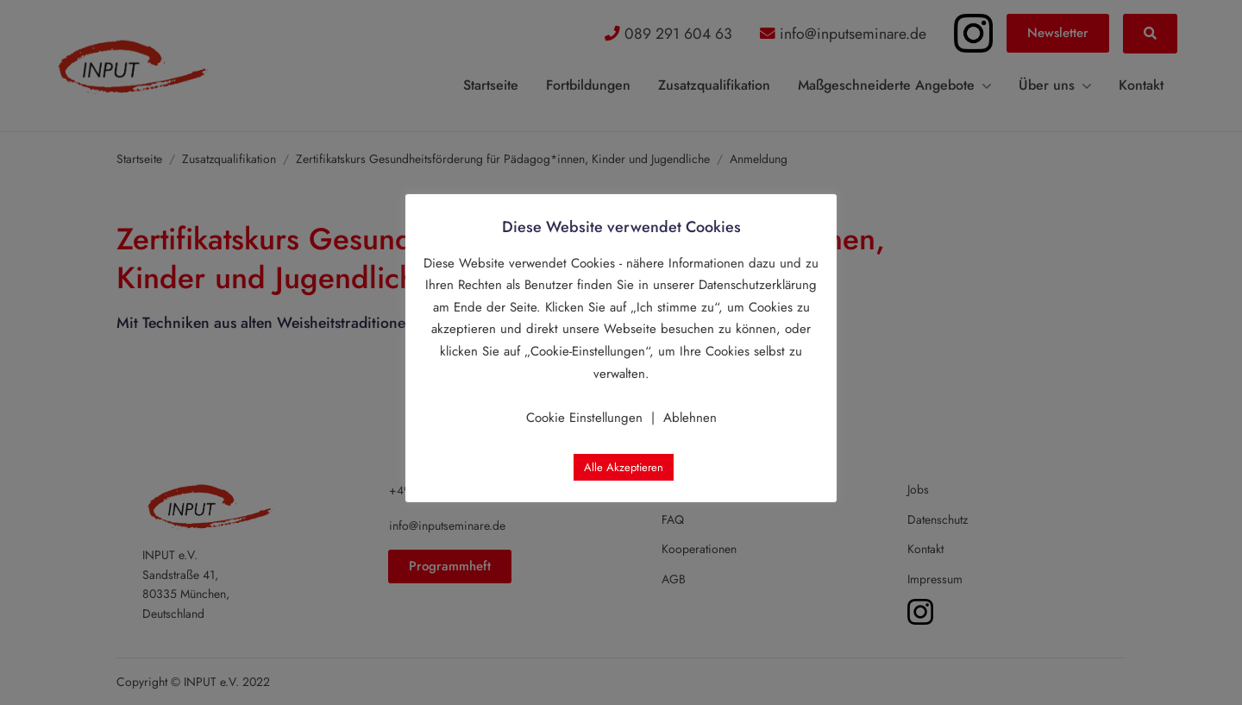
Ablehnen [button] (690, 417)
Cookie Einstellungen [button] (584, 417)
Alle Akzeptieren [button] (623, 467)
